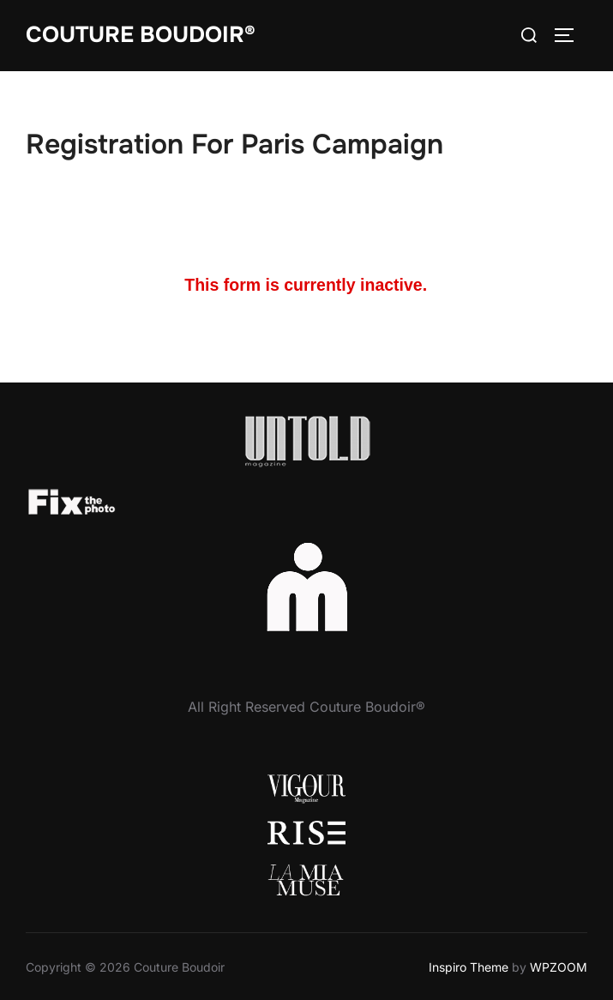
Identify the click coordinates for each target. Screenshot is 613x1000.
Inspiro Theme (468, 967)
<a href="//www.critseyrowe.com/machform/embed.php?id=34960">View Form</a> (306, 287)
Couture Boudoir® (140, 35)
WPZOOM (558, 967)
